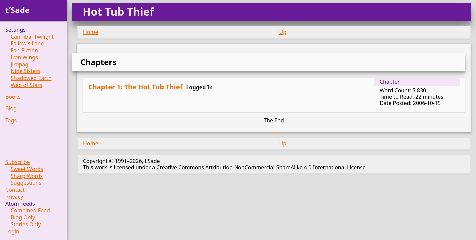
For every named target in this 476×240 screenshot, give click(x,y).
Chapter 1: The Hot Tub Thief (135, 86)
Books (13, 97)
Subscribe (17, 162)
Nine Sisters (25, 71)
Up (283, 32)
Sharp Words (27, 176)
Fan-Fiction (24, 50)
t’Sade (17, 9)
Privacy (14, 197)
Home (90, 32)
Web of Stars (26, 85)
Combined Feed (30, 210)
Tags (11, 120)
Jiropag (19, 64)
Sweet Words (27, 169)
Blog (11, 108)
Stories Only (26, 224)
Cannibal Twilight (32, 37)
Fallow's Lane (27, 43)
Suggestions (26, 183)
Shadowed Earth (31, 78)
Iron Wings (24, 57)
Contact (15, 190)
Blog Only (23, 217)
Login (12, 231)
